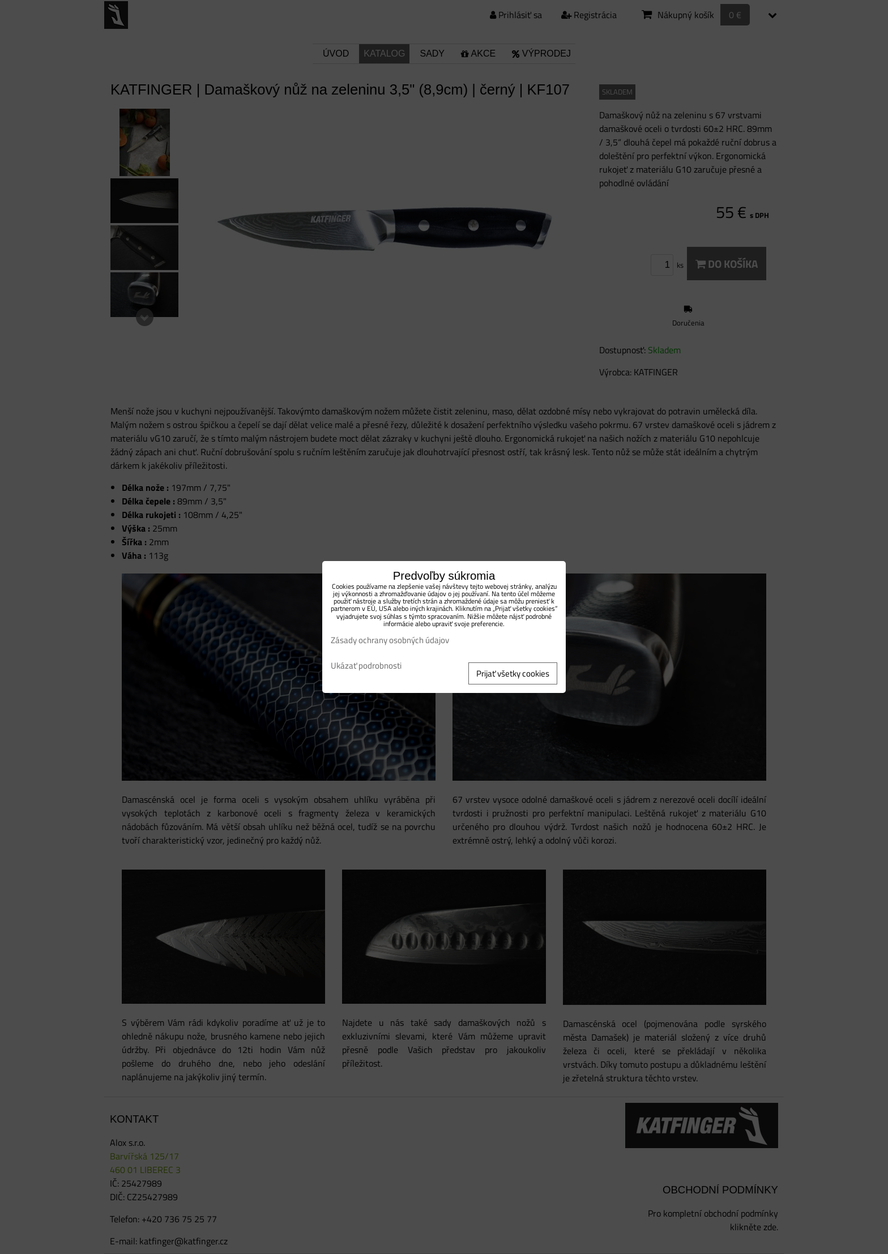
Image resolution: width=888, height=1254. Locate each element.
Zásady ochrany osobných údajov (390, 640)
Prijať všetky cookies (512, 673)
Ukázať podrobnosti (366, 666)
